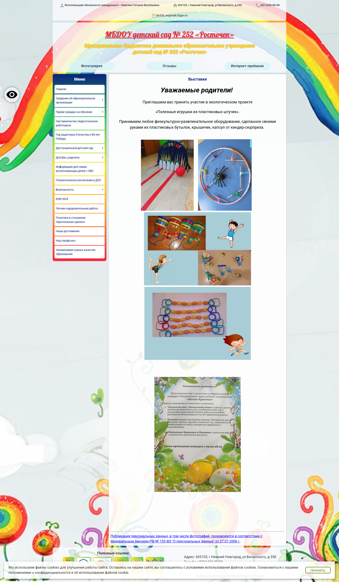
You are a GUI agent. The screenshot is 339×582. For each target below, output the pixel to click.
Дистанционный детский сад (74, 148)
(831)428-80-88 (270, 5)
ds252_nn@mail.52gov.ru (172, 15)
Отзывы (169, 66)
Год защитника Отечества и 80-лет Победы (78, 136)
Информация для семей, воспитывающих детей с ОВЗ (74, 168)
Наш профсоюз (65, 240)
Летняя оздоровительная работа (77, 208)
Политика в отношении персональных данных (70, 219)
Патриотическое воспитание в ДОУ (78, 180)
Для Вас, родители (67, 157)
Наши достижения (67, 231)
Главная (61, 89)
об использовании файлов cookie (101, 573)
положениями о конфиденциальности (39, 573)
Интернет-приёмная (247, 66)
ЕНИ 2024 (62, 199)
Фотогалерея (91, 66)
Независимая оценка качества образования (75, 252)
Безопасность (65, 189)
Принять (317, 570)
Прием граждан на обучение (74, 112)
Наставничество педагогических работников (77, 123)
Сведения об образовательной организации (75, 100)
